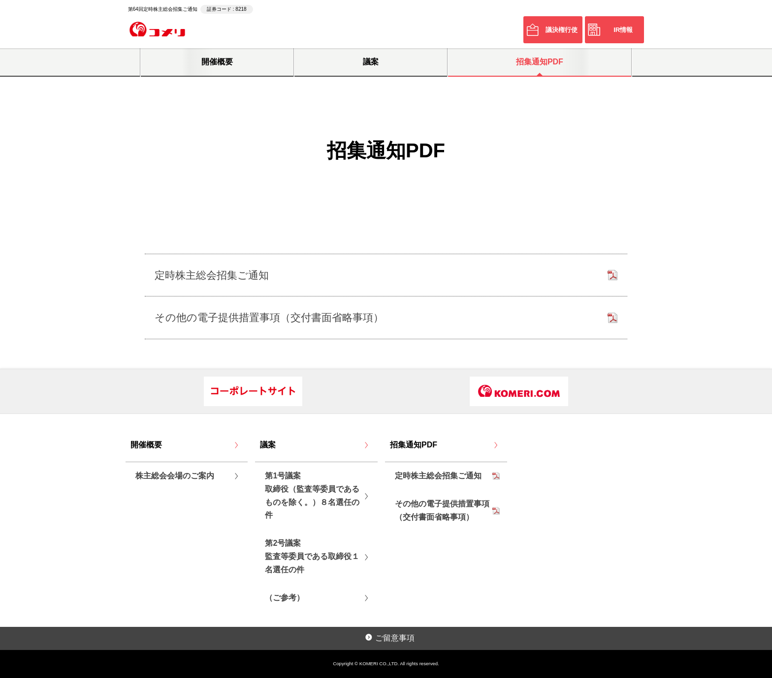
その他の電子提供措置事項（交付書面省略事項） (442, 510)
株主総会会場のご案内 (174, 476)
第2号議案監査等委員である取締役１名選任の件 (312, 556)
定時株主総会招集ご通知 (438, 476)
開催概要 (217, 62)
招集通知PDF (539, 62)
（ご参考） (284, 597)
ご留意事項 (395, 638)
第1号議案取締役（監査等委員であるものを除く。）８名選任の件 (312, 496)
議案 (371, 62)
